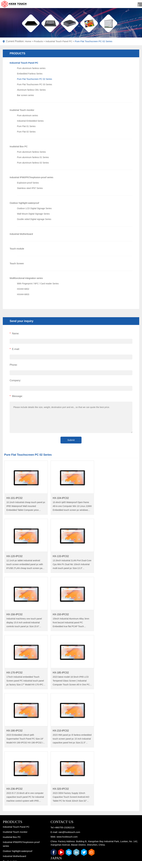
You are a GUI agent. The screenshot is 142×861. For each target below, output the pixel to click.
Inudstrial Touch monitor (22, 110)
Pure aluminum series (27, 115)
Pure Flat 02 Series (26, 131)
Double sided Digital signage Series (34, 219)
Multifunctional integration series (26, 278)
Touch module (17, 248)
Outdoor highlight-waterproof (24, 203)
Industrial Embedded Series (30, 121)
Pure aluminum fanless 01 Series (33, 157)
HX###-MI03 (23, 294)
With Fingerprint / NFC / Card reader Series (38, 283)
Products (38, 41)
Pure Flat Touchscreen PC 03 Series (34, 84)
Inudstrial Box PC (19, 146)
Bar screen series (25, 95)
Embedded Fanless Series (29, 73)
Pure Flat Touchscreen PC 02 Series (93, 41)
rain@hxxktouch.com (69, 712)
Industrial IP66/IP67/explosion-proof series (31, 177)
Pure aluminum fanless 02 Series (33, 162)
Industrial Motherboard (21, 234)
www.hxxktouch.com (67, 717)
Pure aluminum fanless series (31, 68)
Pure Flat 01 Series (26, 126)
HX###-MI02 (23, 289)
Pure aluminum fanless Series (31, 152)
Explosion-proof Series (28, 183)
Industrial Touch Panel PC (58, 41)
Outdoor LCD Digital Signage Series (34, 208)
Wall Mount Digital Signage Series (33, 214)
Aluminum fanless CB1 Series (31, 90)
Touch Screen (17, 263)
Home (28, 41)
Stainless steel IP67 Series (30, 188)
